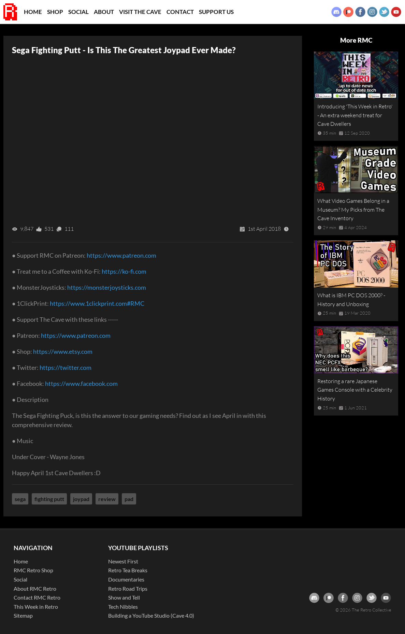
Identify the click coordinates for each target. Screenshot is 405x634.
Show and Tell (124, 597)
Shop (55, 11)
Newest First (123, 561)
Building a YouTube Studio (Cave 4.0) (151, 615)
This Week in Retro (36, 606)
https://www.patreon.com (121, 255)
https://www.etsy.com (62, 351)
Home (33, 11)
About (104, 11)
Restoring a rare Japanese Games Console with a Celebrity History (354, 390)
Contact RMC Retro (37, 597)
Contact (180, 11)
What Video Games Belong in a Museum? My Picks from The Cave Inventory (353, 209)
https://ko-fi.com (124, 271)
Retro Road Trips (127, 588)
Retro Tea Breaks (127, 570)
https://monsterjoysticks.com (106, 287)
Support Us (216, 11)
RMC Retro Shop (33, 570)
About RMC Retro (35, 588)
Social (78, 11)
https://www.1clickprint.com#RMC (97, 303)
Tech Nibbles (123, 606)
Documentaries (126, 579)
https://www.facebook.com (81, 383)
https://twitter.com (65, 367)
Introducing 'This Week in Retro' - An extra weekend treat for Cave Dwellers (355, 115)
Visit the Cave (140, 11)
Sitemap (23, 615)
